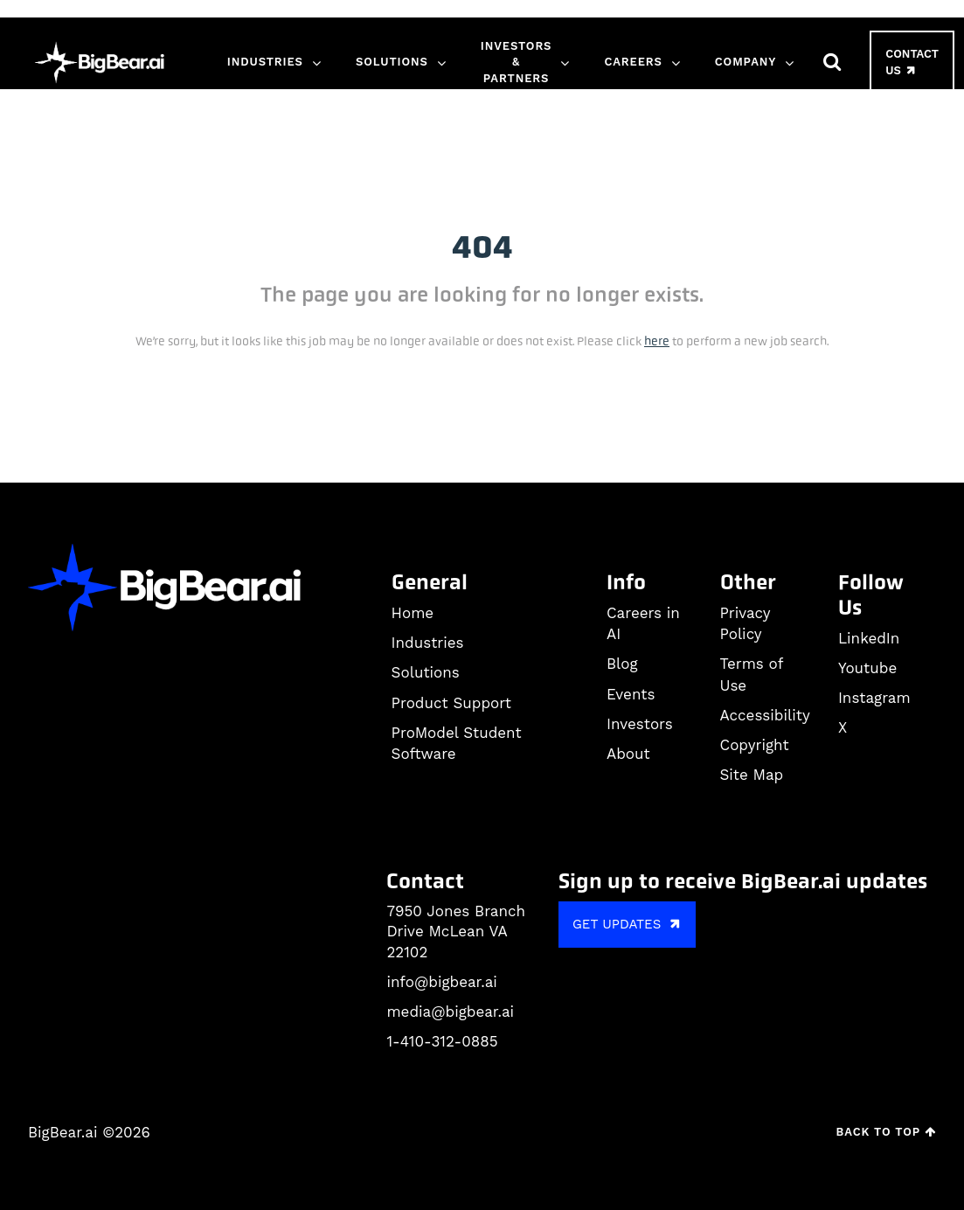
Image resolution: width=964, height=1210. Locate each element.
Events (631, 694)
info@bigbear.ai (441, 982)
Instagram (874, 697)
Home (413, 613)
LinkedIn (868, 638)
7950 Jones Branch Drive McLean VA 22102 (455, 932)
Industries (265, 61)
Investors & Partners (516, 62)
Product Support (451, 703)
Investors (640, 724)
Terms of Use (751, 674)
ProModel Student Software (457, 743)
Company (745, 61)
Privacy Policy (745, 623)
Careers (633, 61)
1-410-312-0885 (441, 1041)
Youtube (867, 668)
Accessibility (765, 715)
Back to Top (886, 1131)
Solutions (392, 61)
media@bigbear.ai (450, 1011)
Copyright (754, 745)
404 (482, 247)
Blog (622, 663)
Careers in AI (643, 623)
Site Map (752, 774)
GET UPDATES (628, 923)
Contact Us (912, 62)
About (628, 753)
